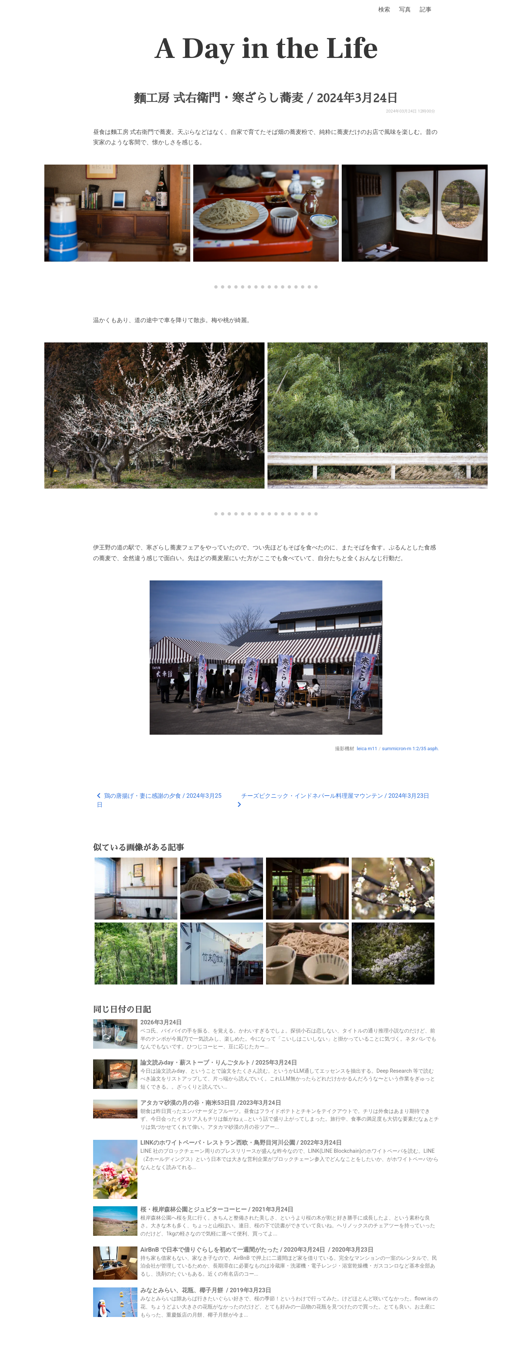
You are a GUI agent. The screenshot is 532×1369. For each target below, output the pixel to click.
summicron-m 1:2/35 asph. (410, 748)
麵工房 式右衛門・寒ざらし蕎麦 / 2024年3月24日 (266, 98)
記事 (426, 9)
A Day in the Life (266, 49)
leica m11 (367, 748)
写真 (405, 9)
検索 (384, 9)
